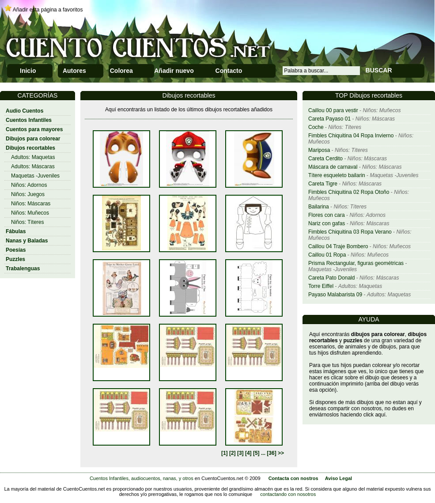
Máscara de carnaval (332, 167)
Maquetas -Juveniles (35, 176)
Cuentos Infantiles (29, 120)
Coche (316, 127)
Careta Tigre (322, 184)
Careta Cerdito (325, 158)
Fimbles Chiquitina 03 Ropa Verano (350, 232)
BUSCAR (379, 70)
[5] (256, 453)
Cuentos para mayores (34, 129)
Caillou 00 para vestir (333, 110)
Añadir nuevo (173, 70)
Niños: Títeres (27, 222)
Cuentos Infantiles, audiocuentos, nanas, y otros (141, 478)
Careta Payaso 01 (329, 119)
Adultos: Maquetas (33, 157)
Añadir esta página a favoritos (48, 10)
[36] (271, 453)
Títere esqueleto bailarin (336, 175)
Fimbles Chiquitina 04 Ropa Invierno (350, 135)
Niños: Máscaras (30, 203)
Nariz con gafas (326, 223)
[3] (240, 453)
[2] (232, 453)
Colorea (121, 70)
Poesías (16, 250)
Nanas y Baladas (27, 241)
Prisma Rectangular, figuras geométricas (356, 263)
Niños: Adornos (29, 185)
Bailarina (318, 207)
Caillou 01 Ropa (327, 255)
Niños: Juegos (28, 194)
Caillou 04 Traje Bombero (338, 246)
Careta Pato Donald (331, 278)
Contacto (229, 70)
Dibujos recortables (30, 148)
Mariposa (319, 150)
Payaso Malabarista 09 (335, 294)
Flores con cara (326, 215)
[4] (248, 453)
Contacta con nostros (293, 478)
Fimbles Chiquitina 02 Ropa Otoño (348, 192)
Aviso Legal (338, 478)
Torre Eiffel (320, 286)
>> (281, 453)
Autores (74, 70)
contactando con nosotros (288, 494)
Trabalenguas (23, 268)
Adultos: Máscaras (33, 166)
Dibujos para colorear (33, 139)
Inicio (28, 70)
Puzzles (15, 259)
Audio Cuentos (24, 111)
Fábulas (16, 231)
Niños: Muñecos (30, 213)
